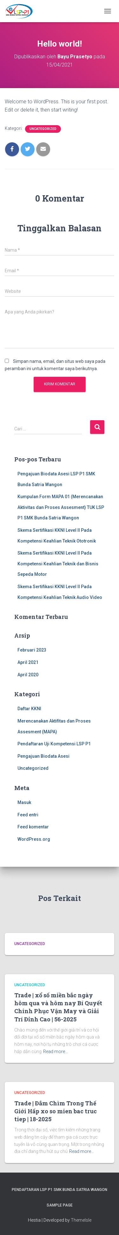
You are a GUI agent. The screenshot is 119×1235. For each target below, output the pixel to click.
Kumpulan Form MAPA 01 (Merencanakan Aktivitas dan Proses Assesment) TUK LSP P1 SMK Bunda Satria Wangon (60, 507)
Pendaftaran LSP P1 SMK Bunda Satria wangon (59, 1189)
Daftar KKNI (29, 708)
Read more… (55, 1051)
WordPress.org (33, 839)
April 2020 (27, 674)
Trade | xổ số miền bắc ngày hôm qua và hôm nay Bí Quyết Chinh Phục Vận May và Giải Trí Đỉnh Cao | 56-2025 (58, 1007)
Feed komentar (33, 826)
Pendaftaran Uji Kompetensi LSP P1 (54, 743)
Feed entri (27, 814)
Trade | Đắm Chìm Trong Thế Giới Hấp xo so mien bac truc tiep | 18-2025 (55, 1111)
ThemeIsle (81, 1220)
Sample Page (60, 1205)
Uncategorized (43, 129)
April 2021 (27, 662)
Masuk (24, 802)
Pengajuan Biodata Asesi (43, 756)
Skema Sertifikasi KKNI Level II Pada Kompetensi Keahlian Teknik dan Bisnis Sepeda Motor (57, 563)
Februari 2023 (31, 650)
